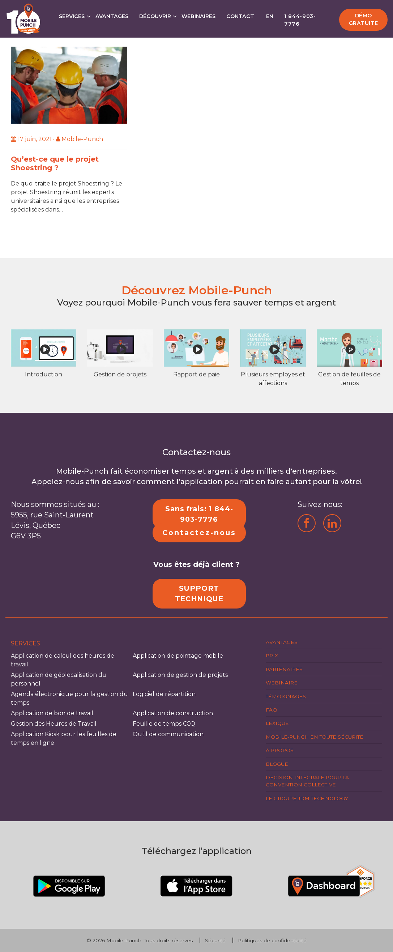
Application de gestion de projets (180, 674)
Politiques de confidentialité (272, 940)
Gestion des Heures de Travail (54, 723)
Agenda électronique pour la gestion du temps (69, 698)
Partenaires (284, 669)
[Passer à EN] (269, 14)
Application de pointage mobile (178, 655)
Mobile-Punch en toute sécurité (314, 737)
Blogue (277, 764)
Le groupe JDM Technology (307, 798)
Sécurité (215, 940)
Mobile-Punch (123, 940)
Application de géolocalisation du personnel (59, 679)
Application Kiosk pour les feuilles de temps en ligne (63, 738)
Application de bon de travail (52, 713)
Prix (272, 655)
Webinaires (198, 16)
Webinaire (282, 683)
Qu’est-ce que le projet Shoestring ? (55, 163)
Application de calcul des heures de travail (62, 660)
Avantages (111, 16)
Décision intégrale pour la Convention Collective (307, 780)
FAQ (271, 710)
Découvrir (155, 16)
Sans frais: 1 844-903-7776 (199, 514)
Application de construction (173, 713)
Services (72, 16)
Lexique (277, 723)
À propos (280, 750)
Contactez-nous (199, 532)
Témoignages (286, 696)
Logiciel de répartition (164, 694)
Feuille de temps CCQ (164, 723)
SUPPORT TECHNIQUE (199, 593)
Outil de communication (168, 734)
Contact (240, 16)
